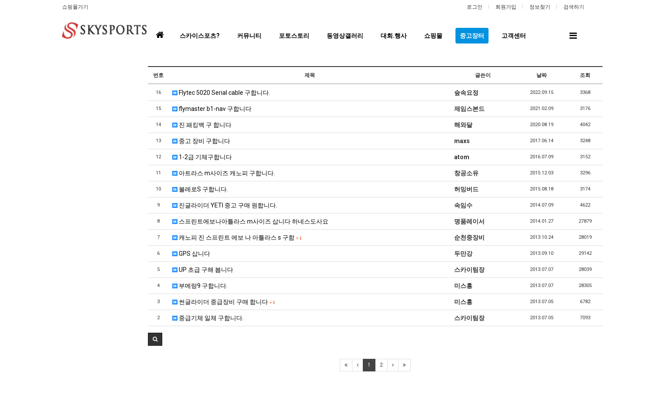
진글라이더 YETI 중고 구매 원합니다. (224, 205)
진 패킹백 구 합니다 (201, 124)
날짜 (541, 75)
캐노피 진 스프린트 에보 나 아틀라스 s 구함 (236, 237)
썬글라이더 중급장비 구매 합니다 (223, 301)
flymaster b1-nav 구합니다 (211, 108)
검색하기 (573, 7)
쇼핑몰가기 (75, 7)
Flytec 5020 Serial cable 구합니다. (221, 92)
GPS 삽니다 (191, 253)
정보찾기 (539, 7)
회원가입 (505, 7)
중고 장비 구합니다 (201, 140)
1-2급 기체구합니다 (202, 157)
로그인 (474, 7)
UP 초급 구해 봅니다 (202, 269)
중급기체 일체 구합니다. (208, 317)
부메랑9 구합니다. (200, 285)
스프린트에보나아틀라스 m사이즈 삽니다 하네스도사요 (250, 221)
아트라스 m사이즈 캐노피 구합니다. (223, 173)
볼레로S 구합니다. (200, 189)
